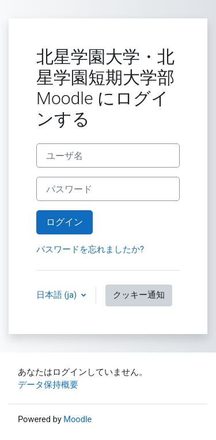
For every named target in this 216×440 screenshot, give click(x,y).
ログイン (64, 222)
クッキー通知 (139, 295)
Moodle (77, 419)
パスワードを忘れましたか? (90, 249)
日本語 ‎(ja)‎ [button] (57, 295)
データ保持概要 (48, 385)
